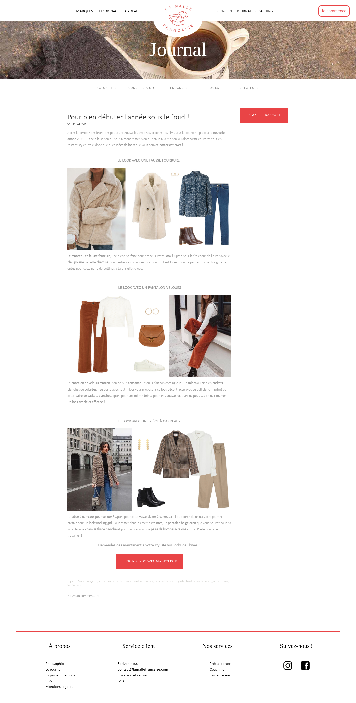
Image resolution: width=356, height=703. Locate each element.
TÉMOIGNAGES (109, 11)
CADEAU (132, 11)
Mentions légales (59, 688)
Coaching (264, 11)
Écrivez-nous (128, 665)
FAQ (121, 682)
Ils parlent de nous (60, 676)
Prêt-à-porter (220, 665)
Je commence (334, 11)
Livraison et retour (132, 676)
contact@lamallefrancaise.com (143, 671)
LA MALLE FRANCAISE (263, 116)
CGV (48, 682)
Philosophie (54, 665)
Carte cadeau (220, 676)
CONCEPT (225, 11)
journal (245, 11)
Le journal (53, 671)
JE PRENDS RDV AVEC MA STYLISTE (149, 562)
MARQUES (85, 11)
